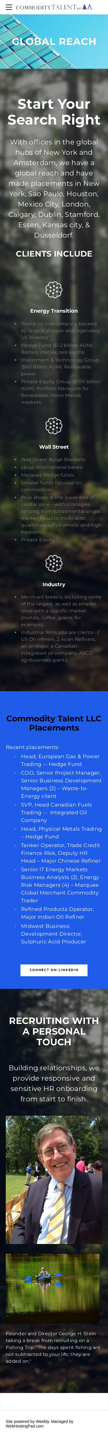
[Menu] (10, 7)
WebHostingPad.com (24, 1426)
